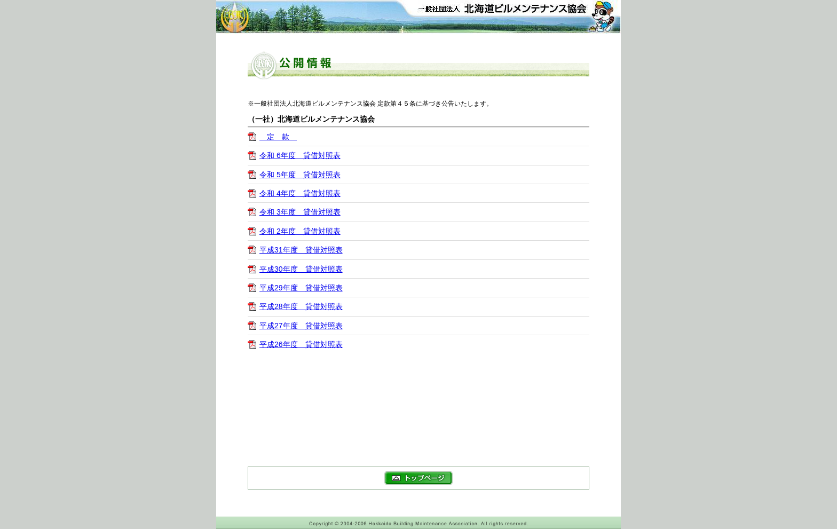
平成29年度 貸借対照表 (301, 287)
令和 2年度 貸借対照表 (300, 231)
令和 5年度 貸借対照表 (300, 174)
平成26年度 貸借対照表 (301, 344)
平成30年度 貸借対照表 (301, 269)
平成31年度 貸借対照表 (301, 250)
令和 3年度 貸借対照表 (300, 212)
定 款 (278, 136)
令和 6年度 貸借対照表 (300, 155)
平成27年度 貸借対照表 (301, 325)
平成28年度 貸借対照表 (301, 306)
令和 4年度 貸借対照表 (300, 193)
